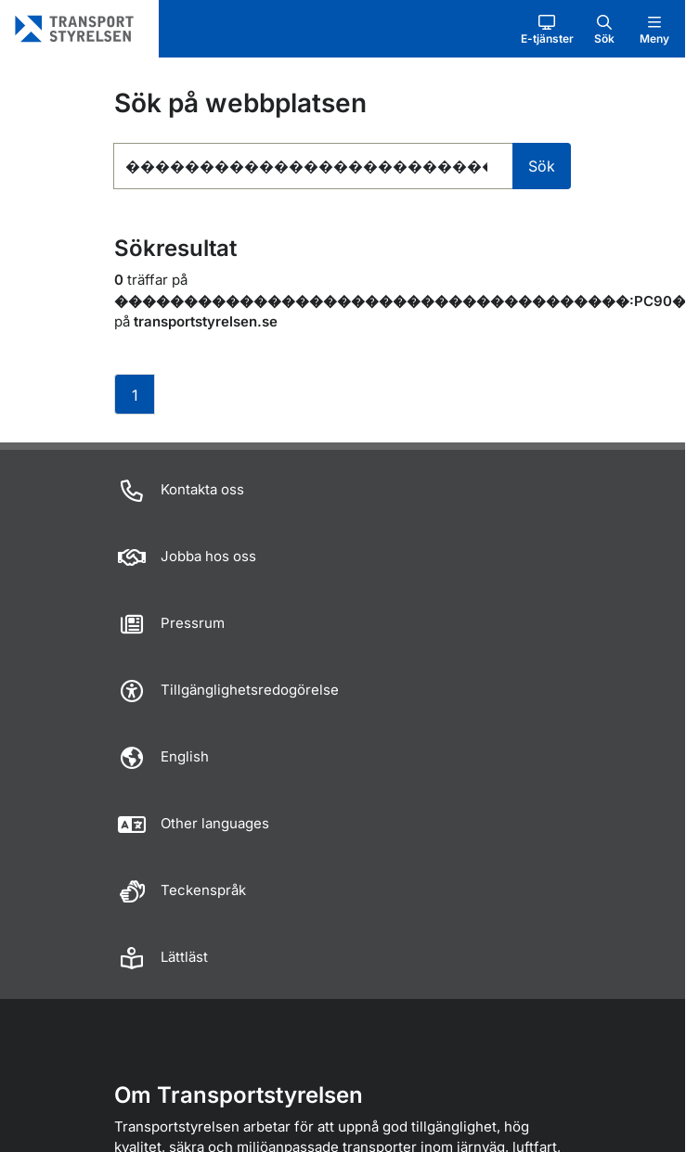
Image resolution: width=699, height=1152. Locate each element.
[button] (547, 29)
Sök (541, 166)
